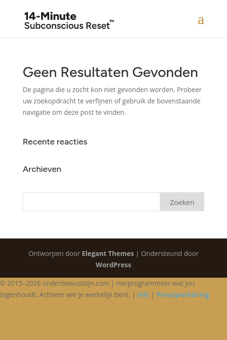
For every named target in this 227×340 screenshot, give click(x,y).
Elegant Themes (108, 253)
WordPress (113, 264)
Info (143, 294)
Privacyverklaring (183, 294)
